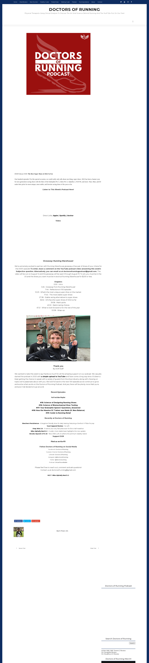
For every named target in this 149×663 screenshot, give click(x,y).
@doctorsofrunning (59, 460)
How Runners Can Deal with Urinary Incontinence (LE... (114, 248)
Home (18, 2)
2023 (103, 234)
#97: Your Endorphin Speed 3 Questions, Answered (56, 411)
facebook (21, 523)
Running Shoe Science (107, 157)
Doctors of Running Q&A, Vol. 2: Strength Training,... (116, 259)
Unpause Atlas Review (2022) (112, 281)
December (107, 238)
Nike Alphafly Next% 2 (36, 434)
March (105, 312)
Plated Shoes (57, 2)
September (107, 244)
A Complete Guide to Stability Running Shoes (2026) (115, 151)
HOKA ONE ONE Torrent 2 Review (111, 94)
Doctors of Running (59, 452)
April (104, 310)
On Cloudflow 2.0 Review (108, 97)
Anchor (68, 216)
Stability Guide (47, 2)
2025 (103, 229)
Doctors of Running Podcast (109, 154)
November (107, 240)
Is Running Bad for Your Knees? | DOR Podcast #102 (115, 263)
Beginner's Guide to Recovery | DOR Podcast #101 (115, 273)
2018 (103, 325)
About (95, 2)
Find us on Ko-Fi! (56, 444)
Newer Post (24, 551)
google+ (38, 523)
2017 (103, 327)
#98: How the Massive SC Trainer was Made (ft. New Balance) (55, 413)
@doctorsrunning (58, 463)
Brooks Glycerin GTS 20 (36, 437)
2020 (103, 320)
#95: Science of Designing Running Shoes (56, 406)
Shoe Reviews (26, 2)
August (105, 246)
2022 (103, 236)
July (104, 304)
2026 (103, 227)
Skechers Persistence (28, 426)
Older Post (86, 551)
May (104, 308)
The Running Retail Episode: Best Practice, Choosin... (117, 298)
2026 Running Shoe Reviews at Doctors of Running (114, 148)
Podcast (76, 2)
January (106, 316)
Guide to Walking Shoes (107, 162)
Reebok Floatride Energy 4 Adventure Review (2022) (115, 267)
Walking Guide (67, 2)
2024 (103, 232)
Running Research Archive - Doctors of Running (116, 159)
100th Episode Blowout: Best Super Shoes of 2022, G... (117, 284)
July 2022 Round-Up (109, 295)
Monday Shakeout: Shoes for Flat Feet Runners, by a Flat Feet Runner (120, 208)
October (106, 242)
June (105, 306)
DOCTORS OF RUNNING (74, 9)
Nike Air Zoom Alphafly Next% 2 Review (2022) (116, 288)
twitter (29, 523)
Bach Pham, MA (61, 533)
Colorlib (82, 658)
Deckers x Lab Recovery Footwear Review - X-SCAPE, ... (117, 256)
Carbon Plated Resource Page (109, 155)
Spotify (60, 216)
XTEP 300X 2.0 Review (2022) (112, 270)
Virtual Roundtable (59, 465)
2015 (103, 331)
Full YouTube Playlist (56, 400)
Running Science (86, 2)
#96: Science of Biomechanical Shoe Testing (55, 408)
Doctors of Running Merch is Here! (115, 132)
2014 (103, 333)
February (106, 314)
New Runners (36, 2)
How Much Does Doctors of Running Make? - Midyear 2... (115, 276)
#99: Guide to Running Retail (55, 416)
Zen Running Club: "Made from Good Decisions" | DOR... (115, 301)
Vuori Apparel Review (52, 429)
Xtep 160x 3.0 (35, 431)
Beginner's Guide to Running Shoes (111, 160)
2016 (103, 329)
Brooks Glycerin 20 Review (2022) (114, 279)
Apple (53, 216)
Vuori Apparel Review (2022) (112, 291)
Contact (102, 2)
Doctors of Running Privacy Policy (70, 627)
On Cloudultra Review (106, 96)
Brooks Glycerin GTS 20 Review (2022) (115, 293)
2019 (103, 323)
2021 (103, 318)
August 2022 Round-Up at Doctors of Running (115, 252)
